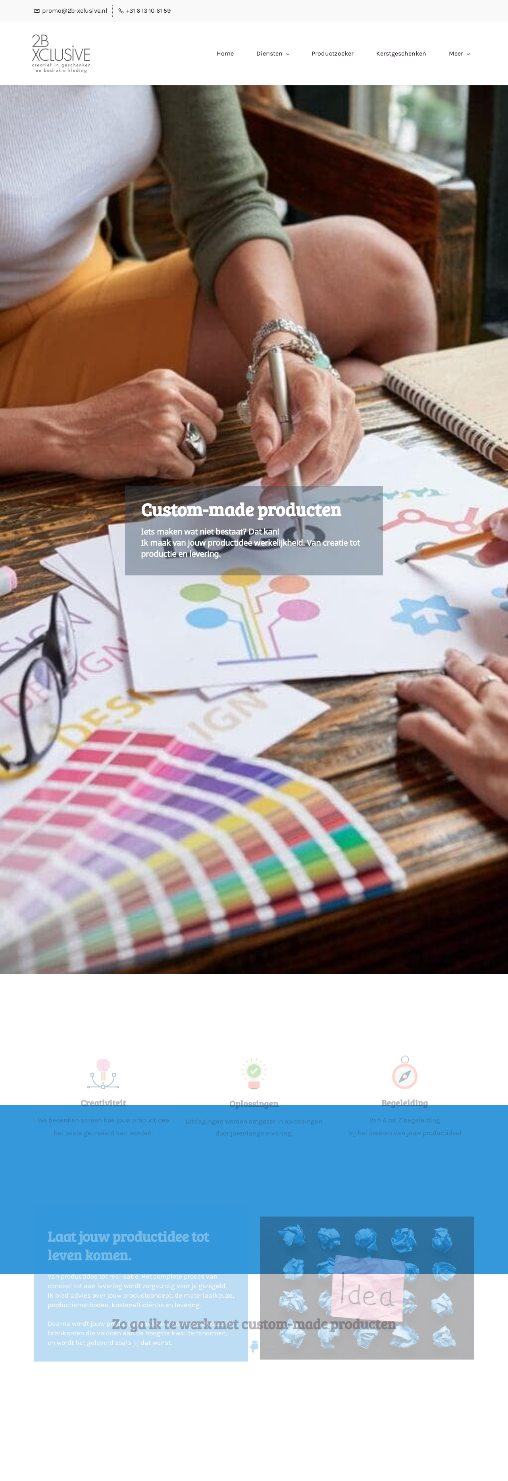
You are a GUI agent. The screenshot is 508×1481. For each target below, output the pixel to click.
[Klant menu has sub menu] (456, 54)
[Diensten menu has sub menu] (222, 53)
